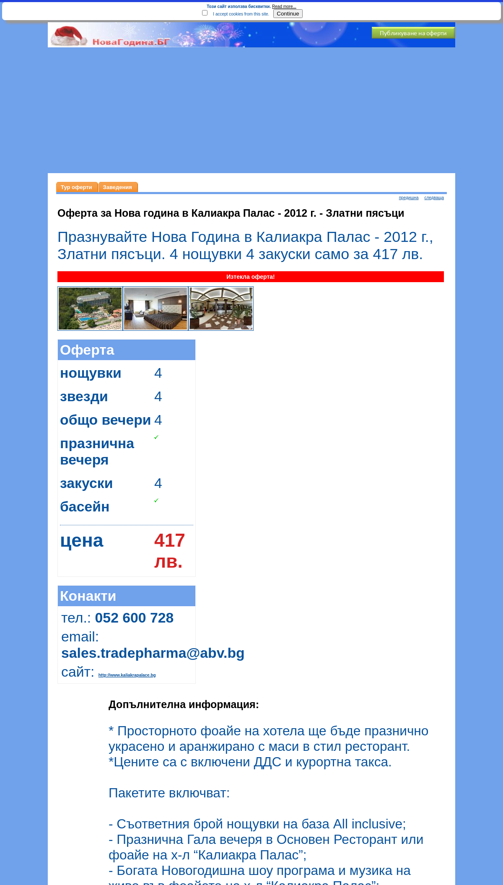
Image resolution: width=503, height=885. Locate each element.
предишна (409, 197)
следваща (434, 197)
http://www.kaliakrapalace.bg (127, 675)
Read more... (284, 6)
